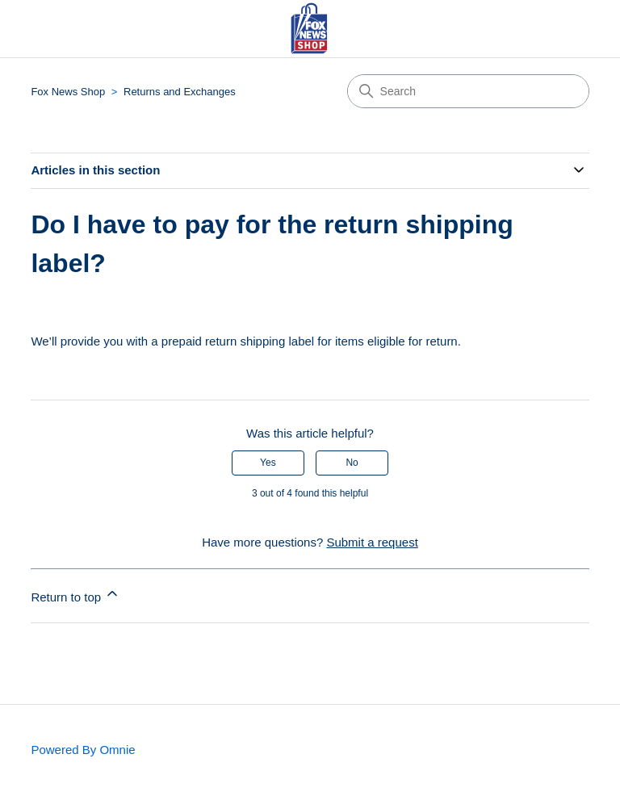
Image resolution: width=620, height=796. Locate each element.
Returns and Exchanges (180, 92)
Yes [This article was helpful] (268, 462)
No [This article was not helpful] (352, 462)
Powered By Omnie (83, 749)
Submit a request (371, 542)
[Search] (468, 91)
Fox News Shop (68, 92)
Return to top (75, 594)
